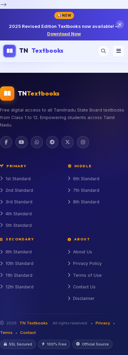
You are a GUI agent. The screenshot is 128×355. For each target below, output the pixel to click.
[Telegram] (52, 142)
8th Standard (83, 201)
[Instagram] (83, 142)
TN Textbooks (33, 323)
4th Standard (16, 213)
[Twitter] (67, 142)
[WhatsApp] (37, 142)
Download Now (64, 33)
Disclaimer (81, 298)
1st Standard (15, 178)
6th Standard (83, 178)
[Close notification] (120, 24)
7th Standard (83, 190)
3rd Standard (16, 201)
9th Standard (16, 251)
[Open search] (103, 51)
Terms (6, 332)
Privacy (103, 323)
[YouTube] (21, 142)
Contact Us (82, 286)
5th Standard (16, 225)
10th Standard (16, 263)
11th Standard (16, 275)
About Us (80, 251)
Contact (28, 332)
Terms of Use (85, 275)
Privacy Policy (85, 263)
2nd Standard (16, 190)
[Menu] (118, 51)
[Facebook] (6, 142)
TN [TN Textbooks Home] (33, 51)
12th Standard (16, 286)
